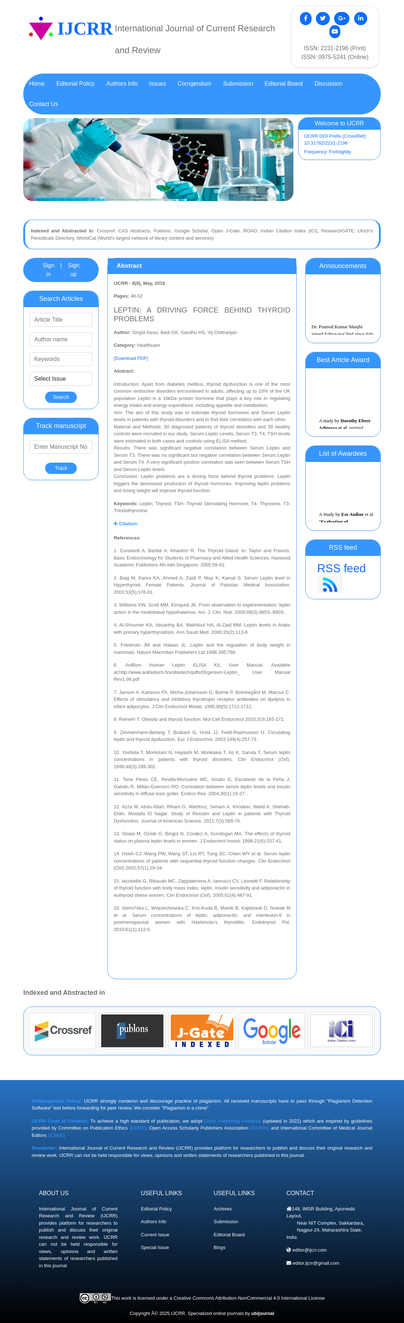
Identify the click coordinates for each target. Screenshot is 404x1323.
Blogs (220, 1247)
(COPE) (138, 1128)
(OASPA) (259, 1128)
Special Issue (155, 1247)
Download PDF (131, 358)
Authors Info (153, 1221)
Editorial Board (229, 1234)
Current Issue (155, 1234)
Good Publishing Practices (233, 1121)
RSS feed (343, 577)
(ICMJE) (56, 1135)
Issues (157, 84)
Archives (223, 1209)
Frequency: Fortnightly (327, 151)
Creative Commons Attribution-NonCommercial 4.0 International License (249, 1298)
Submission (226, 1221)
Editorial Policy (156, 1209)
